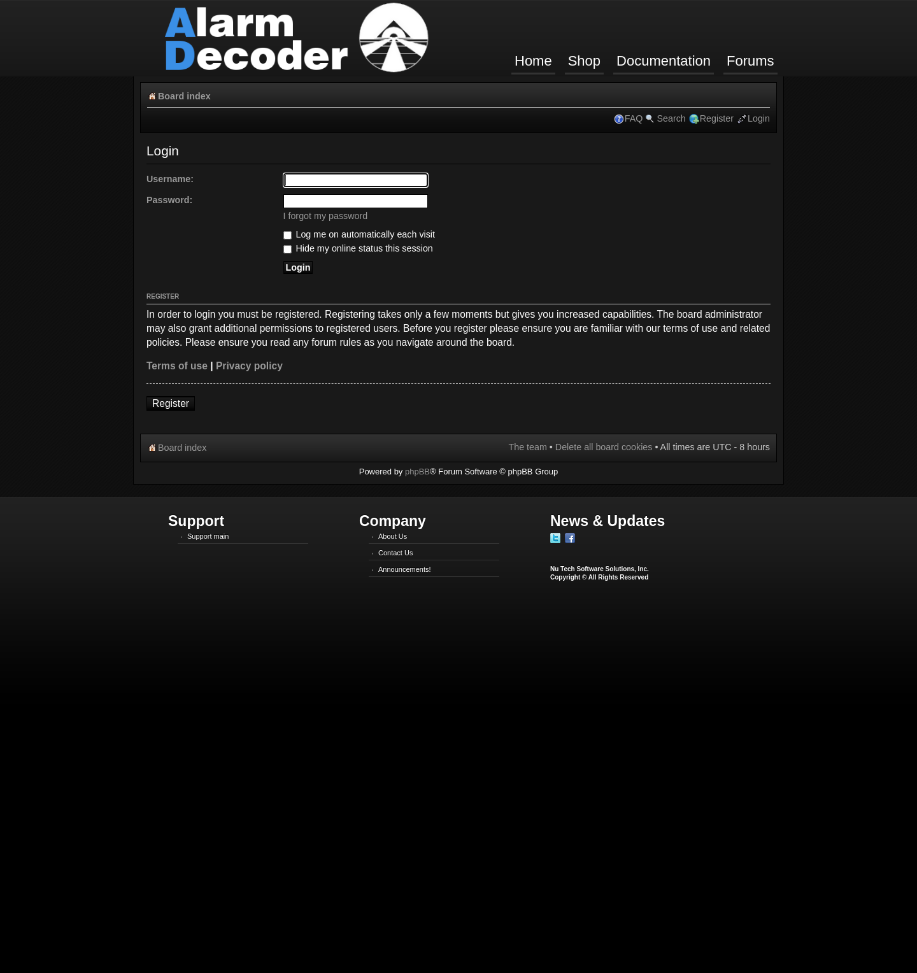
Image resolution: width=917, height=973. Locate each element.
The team (527, 447)
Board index (184, 96)
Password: (169, 200)
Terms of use (177, 365)
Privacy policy (249, 365)
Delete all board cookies (604, 447)
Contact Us (395, 553)
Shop (584, 61)
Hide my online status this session (358, 248)
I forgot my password (325, 216)
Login (759, 118)
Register (717, 118)
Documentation (663, 61)
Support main (208, 536)
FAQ (634, 118)
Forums (750, 61)
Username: (170, 179)
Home (533, 61)
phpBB (417, 471)
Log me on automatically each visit (359, 234)
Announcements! (404, 569)
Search (671, 118)
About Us (392, 536)
